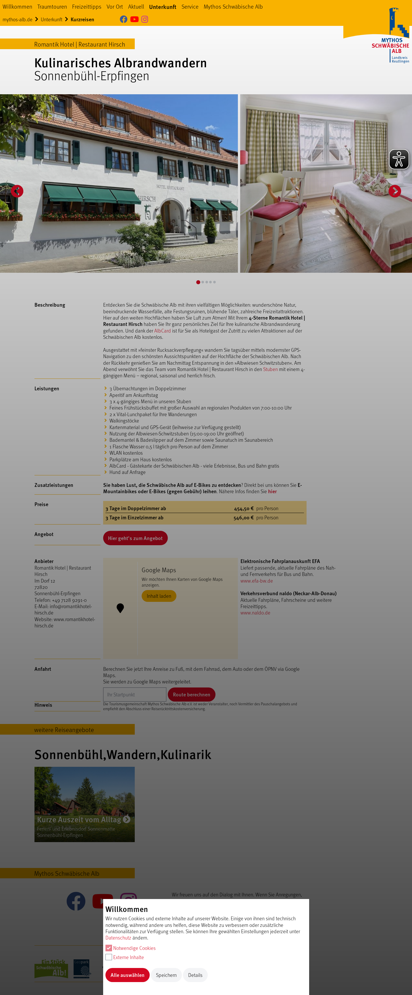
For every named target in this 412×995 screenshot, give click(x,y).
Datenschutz (118, 937)
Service (190, 6)
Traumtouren (52, 6)
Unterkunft (162, 6)
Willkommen (17, 6)
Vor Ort (115, 6)
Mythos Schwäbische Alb (233, 6)
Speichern (166, 974)
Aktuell (136, 6)
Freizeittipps (86, 6)
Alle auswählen (128, 974)
